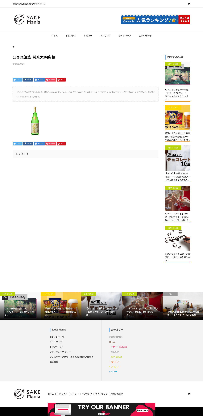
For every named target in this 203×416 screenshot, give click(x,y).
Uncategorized (115, 337)
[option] (20, 306)
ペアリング (105, 35)
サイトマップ (125, 35)
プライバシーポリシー (60, 352)
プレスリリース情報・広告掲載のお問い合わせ (71, 357)
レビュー (88, 35)
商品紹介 (115, 352)
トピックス (71, 35)
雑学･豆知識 (116, 357)
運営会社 (54, 361)
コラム (54, 35)
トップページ (56, 347)
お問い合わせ (145, 35)
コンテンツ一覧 (57, 337)
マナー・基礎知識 (119, 347)
